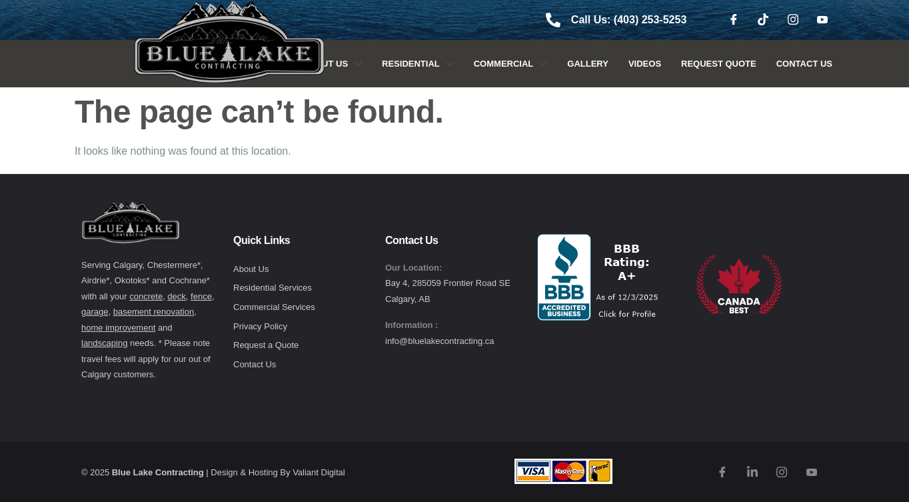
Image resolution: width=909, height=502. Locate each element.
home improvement (118, 328)
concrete (146, 296)
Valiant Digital (319, 472)
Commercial (511, 64)
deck (176, 296)
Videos (644, 64)
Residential (418, 64)
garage (94, 312)
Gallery (587, 64)
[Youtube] (822, 20)
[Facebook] (733, 20)
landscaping (104, 343)
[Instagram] (793, 20)
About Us (332, 64)
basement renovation (153, 312)
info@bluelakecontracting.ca (439, 341)
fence (201, 296)
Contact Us (804, 64)
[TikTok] (763, 20)
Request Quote (718, 64)
